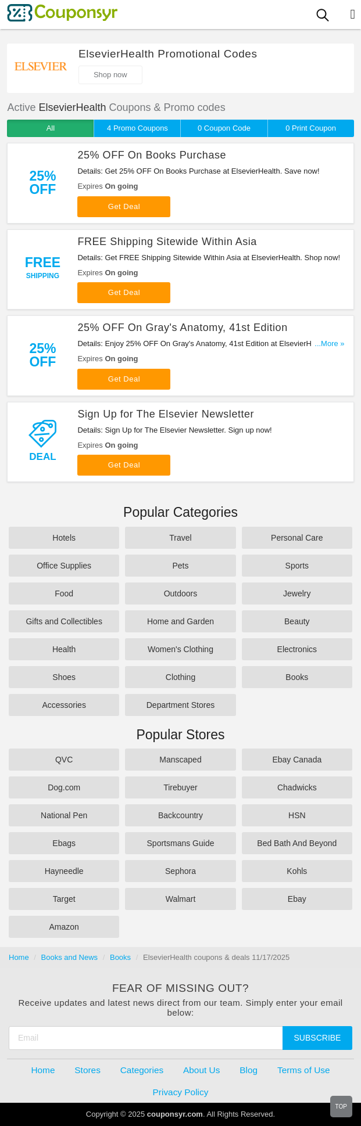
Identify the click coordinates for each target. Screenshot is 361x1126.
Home (19, 957)
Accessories (63, 705)
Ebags (64, 843)
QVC (64, 759)
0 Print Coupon (310, 128)
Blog (249, 1070)
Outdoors (181, 593)
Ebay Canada (296, 759)
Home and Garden (180, 621)
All (51, 128)
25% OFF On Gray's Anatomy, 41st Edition (182, 327)
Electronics (297, 649)
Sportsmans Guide (181, 843)
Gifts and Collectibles (64, 621)
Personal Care (297, 537)
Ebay (297, 899)
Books (296, 677)
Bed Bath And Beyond (297, 843)
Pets (180, 565)
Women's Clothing (180, 649)
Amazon (63, 926)
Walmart (181, 899)
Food (64, 593)
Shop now (110, 74)
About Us (201, 1070)
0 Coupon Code (224, 128)
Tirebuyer (180, 787)
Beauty (297, 621)
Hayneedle (64, 871)
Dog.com (64, 787)
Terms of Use (303, 1070)
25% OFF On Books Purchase (151, 155)
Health (64, 649)
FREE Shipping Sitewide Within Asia (167, 241)
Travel (180, 537)
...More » (329, 343)
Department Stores (180, 705)
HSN (297, 815)
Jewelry (296, 593)
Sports (297, 565)
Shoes (64, 677)
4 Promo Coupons (137, 128)
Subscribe (317, 1037)
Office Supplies (64, 565)
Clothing (180, 677)
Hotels (64, 537)
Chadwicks (297, 787)
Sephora (180, 871)
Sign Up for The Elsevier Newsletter (165, 414)
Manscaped (180, 759)
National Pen (64, 815)
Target (64, 899)
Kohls (297, 871)
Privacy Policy (181, 1092)
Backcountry (180, 815)
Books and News (69, 957)
